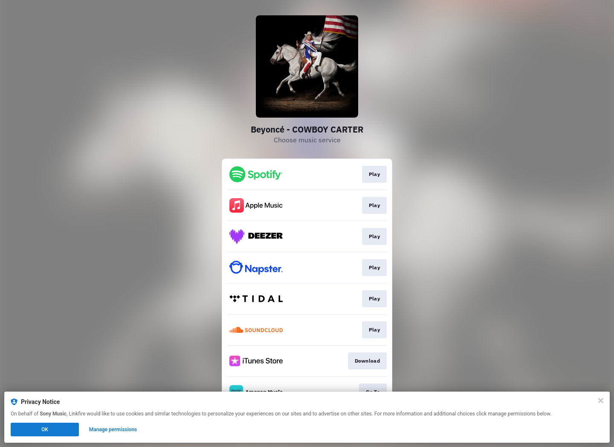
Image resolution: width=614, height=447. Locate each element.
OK (44, 430)
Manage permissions (113, 430)
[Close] (601, 400)
